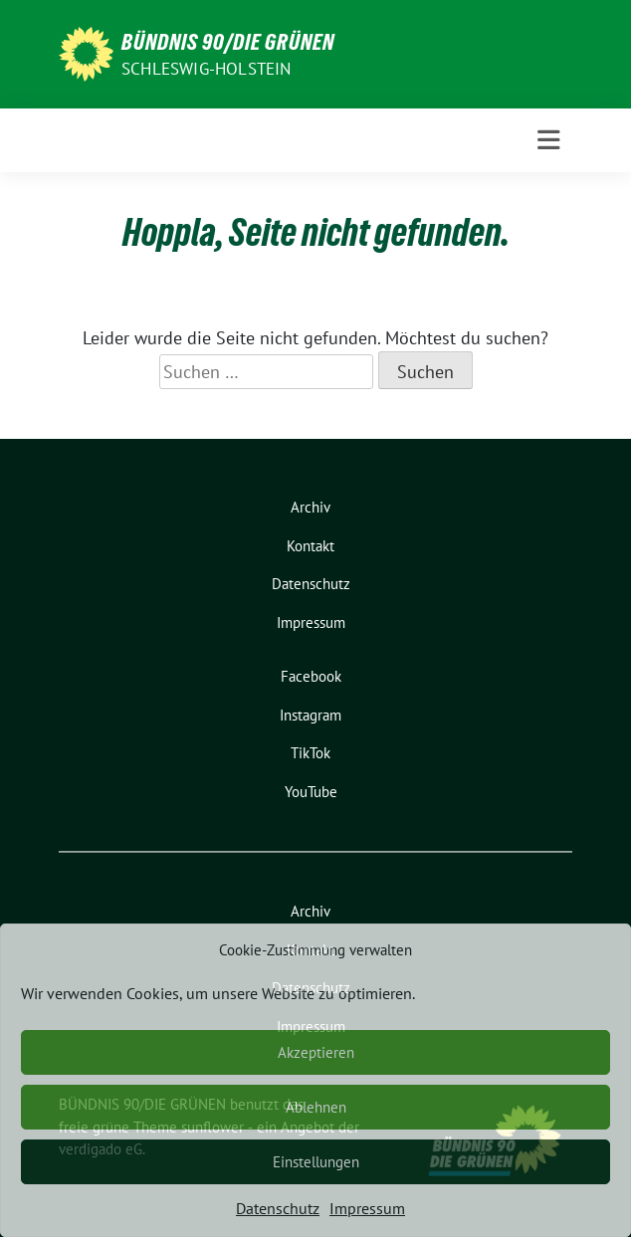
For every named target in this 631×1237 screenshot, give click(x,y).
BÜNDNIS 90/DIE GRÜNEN (227, 42)
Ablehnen (316, 1107)
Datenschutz (277, 1208)
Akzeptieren (316, 1052)
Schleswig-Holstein (206, 69)
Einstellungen (316, 1161)
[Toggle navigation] (549, 140)
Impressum (367, 1208)
